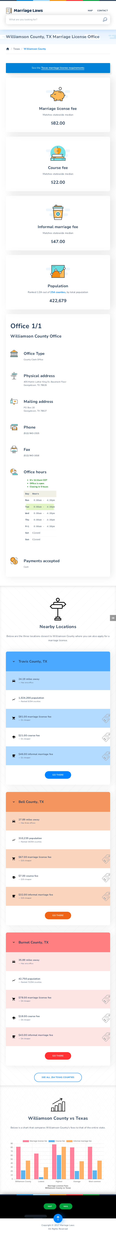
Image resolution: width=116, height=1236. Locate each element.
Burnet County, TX (34, 942)
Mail (66, 1206)
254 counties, (58, 292)
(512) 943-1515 (31, 433)
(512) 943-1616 (31, 455)
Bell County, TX (31, 801)
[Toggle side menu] (113, 618)
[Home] (8, 49)
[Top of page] (58, 1218)
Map (90, 10)
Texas (16, 49)
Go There (58, 774)
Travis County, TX (33, 661)
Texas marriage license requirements (62, 68)
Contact (102, 10)
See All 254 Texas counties (58, 1077)
